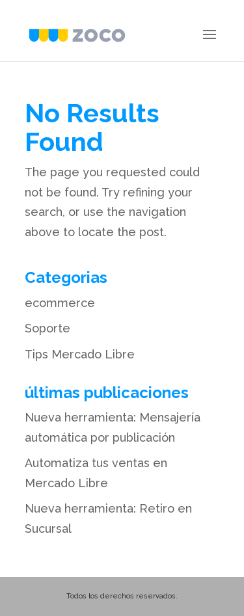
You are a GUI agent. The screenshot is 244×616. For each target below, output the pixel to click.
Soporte (47, 328)
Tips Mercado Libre (80, 354)
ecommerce (60, 303)
